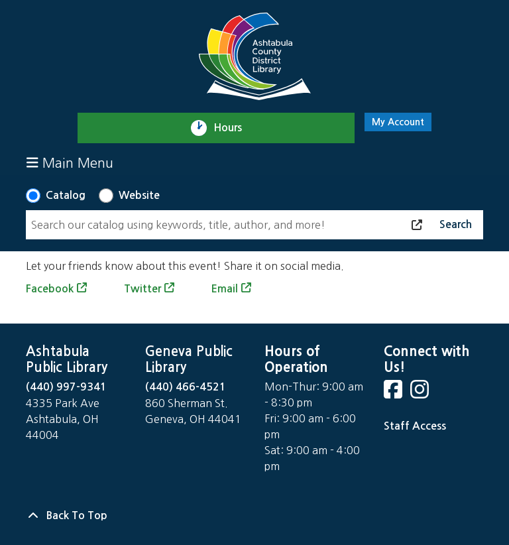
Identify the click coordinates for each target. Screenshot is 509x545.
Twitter (142, 289)
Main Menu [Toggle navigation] (70, 163)
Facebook (50, 289)
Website (139, 195)
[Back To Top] (254, 515)
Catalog (65, 195)
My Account (398, 122)
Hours (233, 128)
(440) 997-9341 (66, 387)
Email (224, 289)
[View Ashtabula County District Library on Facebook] (394, 393)
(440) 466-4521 (185, 387)
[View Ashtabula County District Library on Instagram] (420, 393)
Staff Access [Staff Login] (415, 426)
